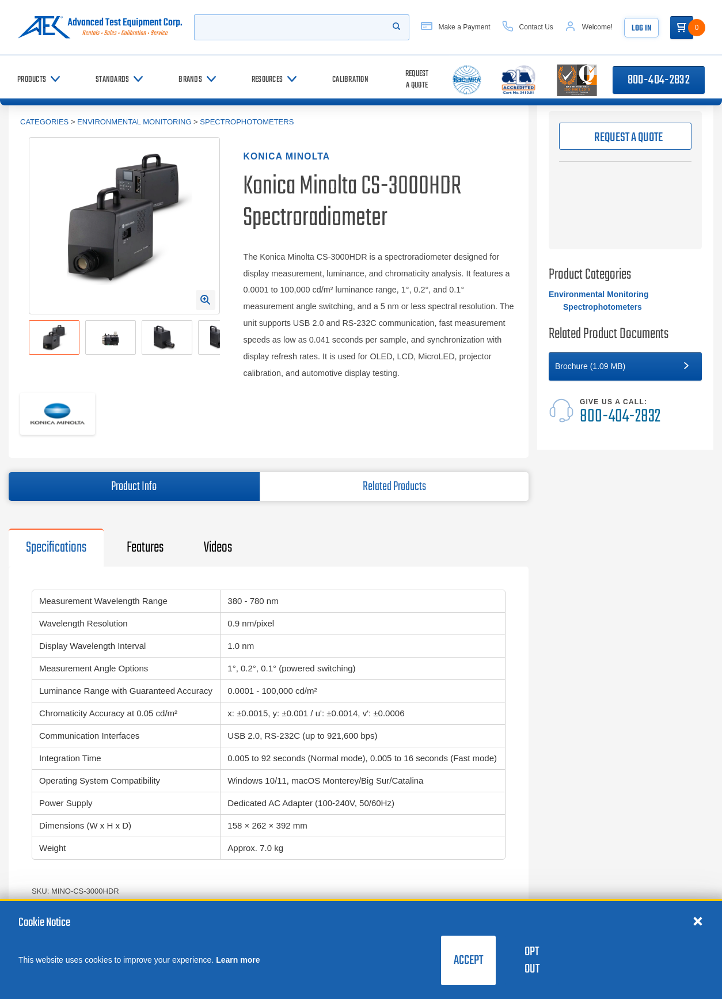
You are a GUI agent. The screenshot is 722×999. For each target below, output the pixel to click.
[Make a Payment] (455, 27)
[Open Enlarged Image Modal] (205, 300)
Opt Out (532, 960)
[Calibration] (350, 79)
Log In (641, 28)
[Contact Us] (527, 27)
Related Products (394, 486)
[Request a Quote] (417, 79)
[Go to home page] (100, 27)
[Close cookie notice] (698, 920)
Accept (468, 960)
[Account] (589, 27)
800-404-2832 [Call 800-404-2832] (659, 80)
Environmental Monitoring (134, 121)
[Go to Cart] (681, 27)
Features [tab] (145, 547)
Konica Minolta (286, 156)
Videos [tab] (218, 547)
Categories (44, 121)
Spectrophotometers (247, 121)
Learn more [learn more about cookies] (238, 959)
